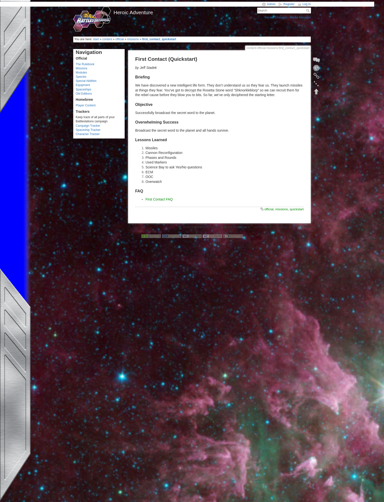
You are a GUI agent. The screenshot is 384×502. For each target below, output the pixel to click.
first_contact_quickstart (159, 39)
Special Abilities (86, 81)
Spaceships (83, 89)
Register (289, 4)
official (119, 39)
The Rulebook (85, 64)
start (96, 39)
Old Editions (84, 93)
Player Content (86, 105)
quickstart (297, 209)
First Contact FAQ (159, 199)
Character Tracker (88, 134)
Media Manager (300, 17)
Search (308, 10)
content (107, 39)
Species (81, 76)
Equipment (83, 85)
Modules (81, 72)
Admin (271, 4)
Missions (81, 68)
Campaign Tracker (88, 125)
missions (133, 39)
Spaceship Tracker (88, 130)
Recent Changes (275, 17)
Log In (306, 4)
